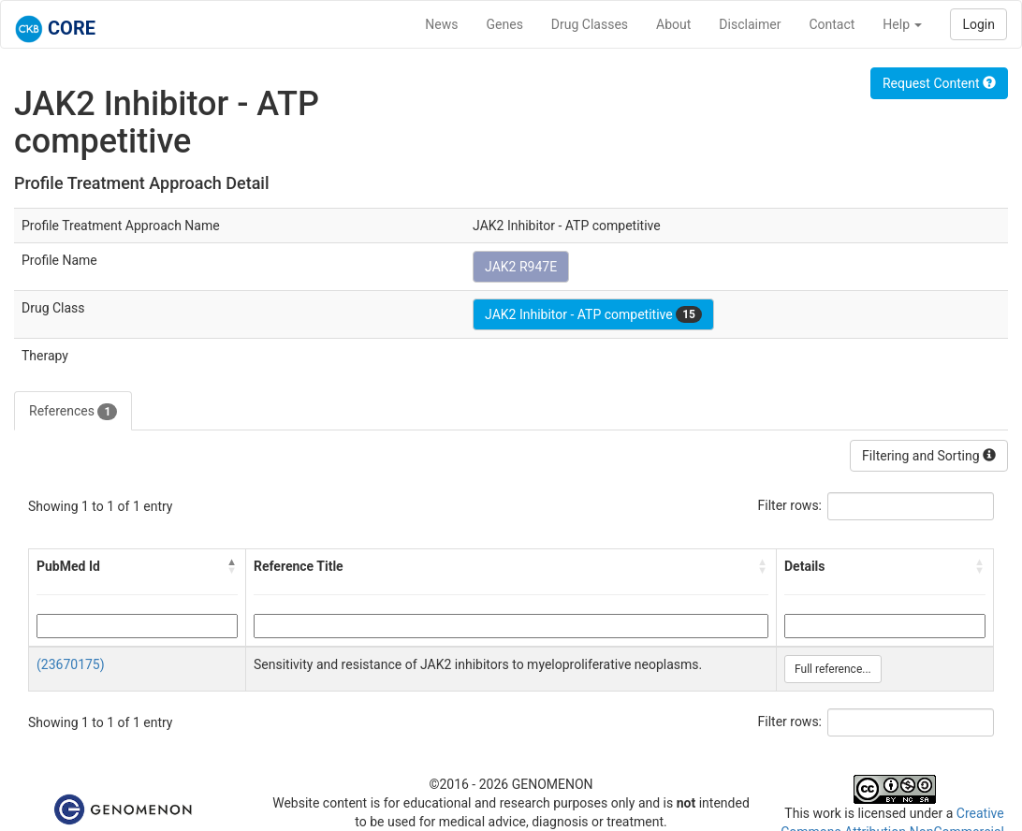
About (673, 24)
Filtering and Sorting (929, 455)
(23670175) (70, 664)
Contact (831, 24)
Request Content (939, 83)
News (441, 24)
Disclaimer (750, 24)
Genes (505, 24)
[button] (232, 566)
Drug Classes (589, 24)
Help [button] (902, 24)
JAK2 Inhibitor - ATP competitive (593, 314)
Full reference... (833, 669)
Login (978, 24)
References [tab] (73, 411)
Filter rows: (790, 505)
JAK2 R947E (521, 266)
